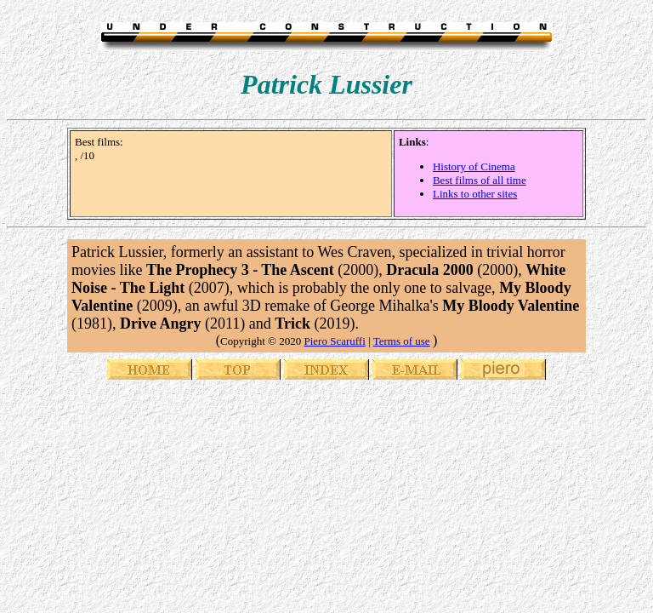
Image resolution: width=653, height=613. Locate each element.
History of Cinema (474, 166)
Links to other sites (475, 193)
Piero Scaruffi (334, 341)
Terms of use (401, 341)
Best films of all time (479, 180)
